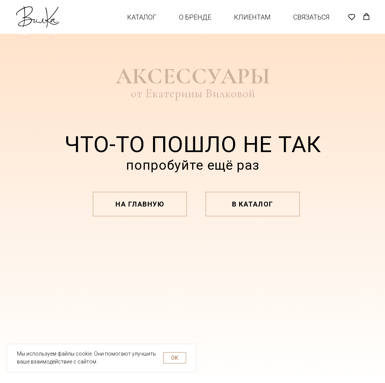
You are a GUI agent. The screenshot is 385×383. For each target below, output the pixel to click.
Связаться (311, 23)
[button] (351, 22)
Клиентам (252, 23)
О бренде (195, 23)
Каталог (141, 23)
